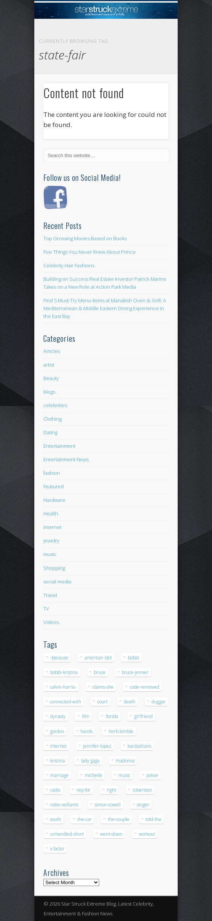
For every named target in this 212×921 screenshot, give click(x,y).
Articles (51, 351)
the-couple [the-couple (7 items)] (118, 819)
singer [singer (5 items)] (143, 804)
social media (57, 581)
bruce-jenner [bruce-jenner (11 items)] (135, 672)
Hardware (54, 500)
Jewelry (51, 540)
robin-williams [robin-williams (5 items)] (64, 804)
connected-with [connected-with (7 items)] (65, 701)
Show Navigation (150, 67)
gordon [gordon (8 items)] (57, 731)
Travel (50, 595)
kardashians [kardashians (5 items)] (139, 746)
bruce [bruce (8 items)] (100, 672)
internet (52, 527)
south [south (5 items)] (55, 819)
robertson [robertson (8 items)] (142, 790)
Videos (51, 622)
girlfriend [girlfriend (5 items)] (143, 716)
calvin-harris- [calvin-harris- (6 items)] (63, 687)
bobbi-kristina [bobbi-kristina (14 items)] (64, 672)
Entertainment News (66, 459)
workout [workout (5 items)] (147, 834)
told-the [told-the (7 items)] (153, 819)
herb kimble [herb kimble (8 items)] (121, 731)
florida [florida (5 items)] (112, 716)
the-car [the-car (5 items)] (84, 819)
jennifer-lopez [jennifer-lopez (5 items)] (97, 746)
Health (50, 513)
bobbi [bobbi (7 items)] (133, 657)
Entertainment (59, 445)
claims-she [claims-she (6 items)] (103, 687)
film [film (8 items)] (85, 716)
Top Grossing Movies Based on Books (85, 238)
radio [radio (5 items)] (55, 790)
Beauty (51, 378)
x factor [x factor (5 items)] (57, 848)
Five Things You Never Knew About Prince (89, 251)
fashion (51, 473)
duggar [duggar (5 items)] (159, 701)
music (50, 554)
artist (48, 364)
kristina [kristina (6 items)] (57, 760)
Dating (50, 432)
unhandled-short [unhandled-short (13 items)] (67, 834)
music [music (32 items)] (124, 775)
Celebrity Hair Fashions (68, 265)
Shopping (54, 568)
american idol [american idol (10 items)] (98, 657)
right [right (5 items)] (111, 790)
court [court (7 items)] (102, 701)
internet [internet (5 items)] (58, 746)
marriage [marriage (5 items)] (59, 775)
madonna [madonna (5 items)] (125, 760)
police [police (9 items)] (152, 775)
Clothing (52, 418)
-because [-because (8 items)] (59, 657)
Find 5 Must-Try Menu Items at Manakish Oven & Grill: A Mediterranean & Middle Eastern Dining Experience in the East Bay (104, 308)
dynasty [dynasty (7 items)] (58, 716)
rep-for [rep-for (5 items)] (84, 790)
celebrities (55, 405)
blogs (49, 391)
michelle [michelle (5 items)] (93, 775)
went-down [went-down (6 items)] (111, 834)
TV (46, 608)
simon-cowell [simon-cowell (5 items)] (108, 804)
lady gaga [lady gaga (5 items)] (90, 760)
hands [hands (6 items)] (86, 731)
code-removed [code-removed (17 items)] (144, 687)
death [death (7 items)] (129, 701)
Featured (53, 486)
